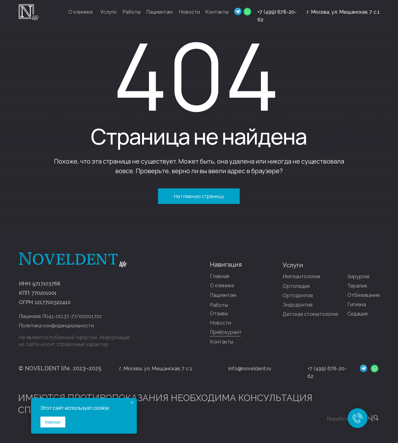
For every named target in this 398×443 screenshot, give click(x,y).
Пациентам (159, 12)
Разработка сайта (345, 418)
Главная (219, 276)
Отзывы (219, 313)
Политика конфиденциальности (56, 326)
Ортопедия (296, 286)
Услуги (108, 12)
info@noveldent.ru (250, 368)
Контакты (217, 12)
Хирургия (358, 276)
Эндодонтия (297, 305)
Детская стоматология (310, 314)
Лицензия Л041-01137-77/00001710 (60, 316)
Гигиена (356, 304)
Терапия (357, 286)
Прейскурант (226, 332)
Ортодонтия (298, 295)
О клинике (80, 12)
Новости (189, 12)
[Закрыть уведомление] (132, 402)
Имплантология (301, 276)
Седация (357, 314)
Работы (132, 12)
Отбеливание (363, 295)
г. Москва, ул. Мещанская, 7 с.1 (343, 12)
